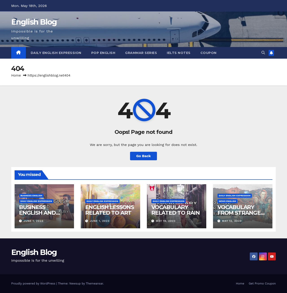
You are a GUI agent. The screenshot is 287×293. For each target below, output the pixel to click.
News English (227, 201)
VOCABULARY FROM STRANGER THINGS (240, 213)
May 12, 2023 (232, 220)
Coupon (208, 53)
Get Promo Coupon (262, 283)
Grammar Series (141, 53)
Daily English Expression (56, 53)
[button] (263, 53)
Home (16, 75)
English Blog (34, 22)
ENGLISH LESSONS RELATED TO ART (109, 210)
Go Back (143, 156)
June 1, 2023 (33, 220)
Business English (31, 195)
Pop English (103, 53)
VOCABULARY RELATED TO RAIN (175, 210)
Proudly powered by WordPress (33, 283)
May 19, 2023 (166, 220)
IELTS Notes (179, 53)
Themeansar (94, 283)
